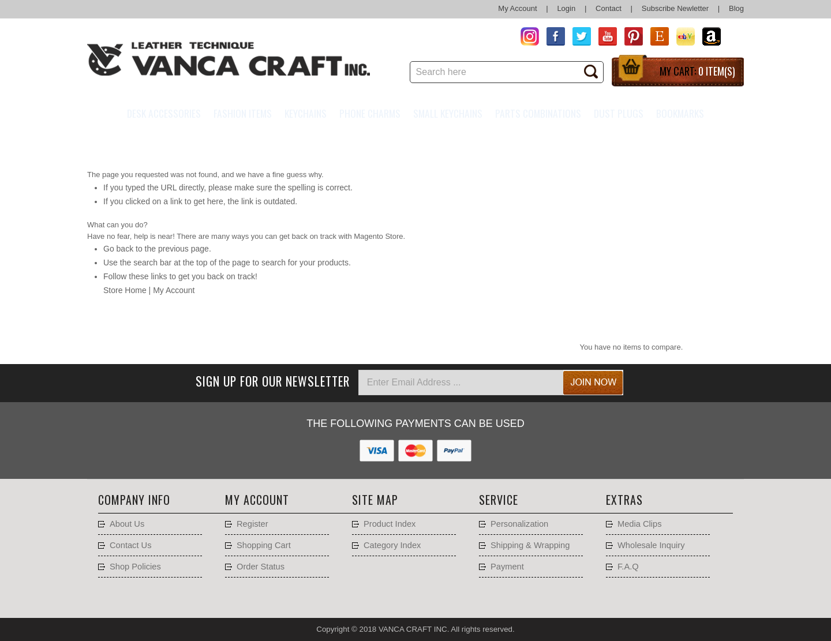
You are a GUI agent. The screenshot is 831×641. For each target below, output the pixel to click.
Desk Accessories (164, 113)
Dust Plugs (618, 113)
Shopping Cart (264, 545)
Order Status (261, 566)
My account (257, 499)
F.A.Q (628, 566)
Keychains (306, 113)
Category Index (392, 545)
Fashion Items (243, 113)
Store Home (125, 290)
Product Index (389, 523)
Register (252, 523)
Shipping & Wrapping (530, 545)
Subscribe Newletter (675, 8)
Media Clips (639, 523)
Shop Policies (135, 566)
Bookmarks (680, 113)
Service (498, 499)
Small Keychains (447, 113)
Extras (624, 499)
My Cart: (697, 70)
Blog (736, 8)
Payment (507, 566)
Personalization (519, 523)
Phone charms (369, 113)
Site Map (375, 499)
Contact (609, 8)
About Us (127, 523)
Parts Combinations (538, 113)
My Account (517, 8)
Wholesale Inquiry (651, 545)
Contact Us (131, 545)
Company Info (134, 499)
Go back (118, 248)
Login (566, 8)
